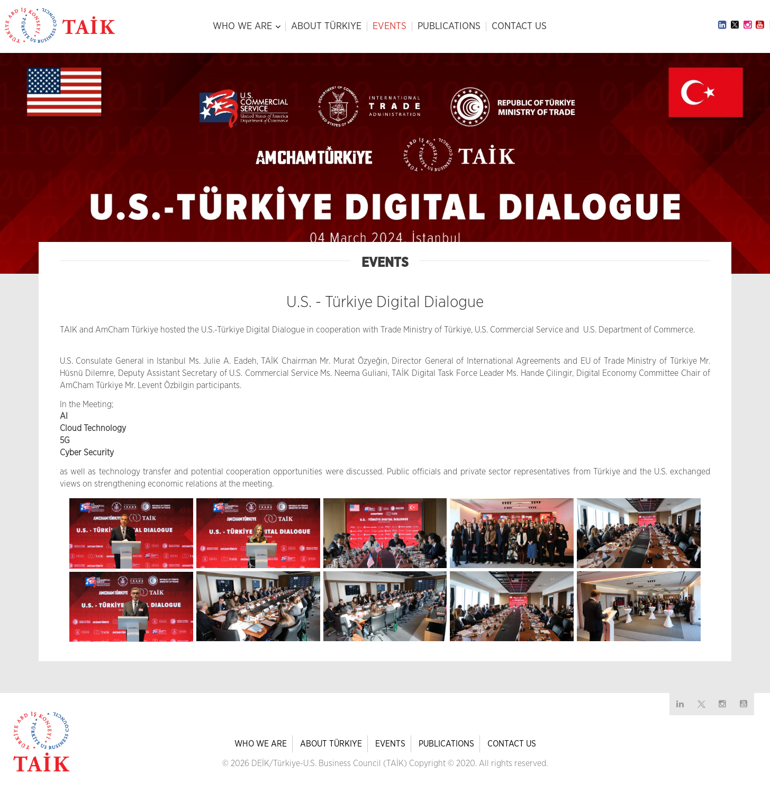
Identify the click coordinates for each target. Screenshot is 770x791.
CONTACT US (519, 26)
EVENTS (389, 26)
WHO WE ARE (242, 26)
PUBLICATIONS (449, 26)
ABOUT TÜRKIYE (326, 26)
